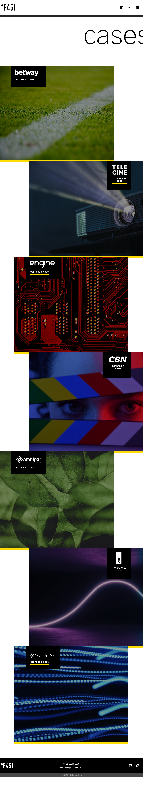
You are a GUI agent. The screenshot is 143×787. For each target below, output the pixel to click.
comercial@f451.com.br (70, 768)
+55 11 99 (66, 764)
